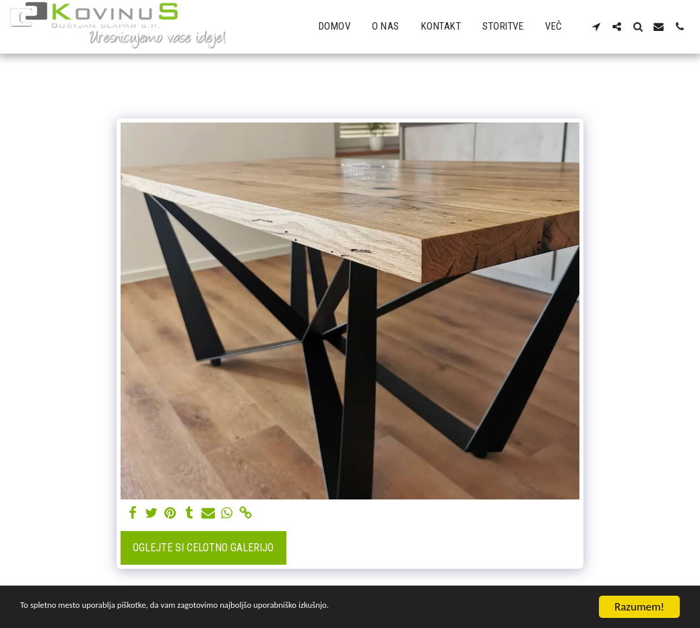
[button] (596, 27)
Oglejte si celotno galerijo (203, 547)
